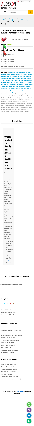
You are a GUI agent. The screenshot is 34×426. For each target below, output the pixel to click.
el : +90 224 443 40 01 (9, 335)
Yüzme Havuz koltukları (22, 137)
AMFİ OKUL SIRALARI (7, 368)
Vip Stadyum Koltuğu (7, 392)
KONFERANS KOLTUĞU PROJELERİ (11, 360)
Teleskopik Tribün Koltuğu (9, 111)
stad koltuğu (12, 129)
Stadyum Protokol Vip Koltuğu (16, 107)
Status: (3, 70)
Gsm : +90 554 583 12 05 (8, 337)
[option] (4, 40)
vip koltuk (11, 135)
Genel (25, 102)
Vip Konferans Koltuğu (22, 135)
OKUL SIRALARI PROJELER (9, 375)
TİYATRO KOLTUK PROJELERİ (10, 365)
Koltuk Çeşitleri (18, 125)
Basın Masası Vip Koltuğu (14, 100)
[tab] (17, 147)
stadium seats (9, 131)
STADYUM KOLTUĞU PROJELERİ (11, 356)
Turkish (20, 1)
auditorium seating (17, 119)
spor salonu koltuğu (13, 127)
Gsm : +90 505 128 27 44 (8, 340)
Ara (30, 12)
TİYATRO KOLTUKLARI (8, 363)
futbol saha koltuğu (14, 123)
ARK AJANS (20, 416)
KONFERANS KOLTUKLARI (9, 358)
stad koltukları (21, 129)
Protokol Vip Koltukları (8, 397)
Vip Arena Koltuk (6, 399)
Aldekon (7, 119)
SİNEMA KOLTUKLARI (7, 378)
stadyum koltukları (12, 133)
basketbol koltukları (12, 121)
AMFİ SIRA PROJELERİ (8, 370)
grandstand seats (6, 125)
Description (17, 146)
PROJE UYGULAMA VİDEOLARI (10, 380)
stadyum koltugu (19, 131)
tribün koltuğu (23, 133)
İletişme (8, 286)
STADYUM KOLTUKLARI (8, 353)
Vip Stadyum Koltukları (14, 117)
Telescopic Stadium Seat (24, 109)
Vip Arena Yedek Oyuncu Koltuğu (19, 113)
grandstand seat (26, 123)
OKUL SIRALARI (6, 373)
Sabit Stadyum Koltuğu (18, 105)
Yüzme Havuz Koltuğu (8, 137)
